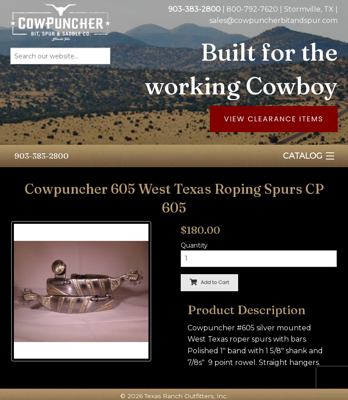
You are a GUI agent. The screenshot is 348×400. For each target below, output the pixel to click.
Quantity (194, 245)
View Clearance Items (274, 119)
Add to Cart (209, 282)
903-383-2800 (41, 155)
